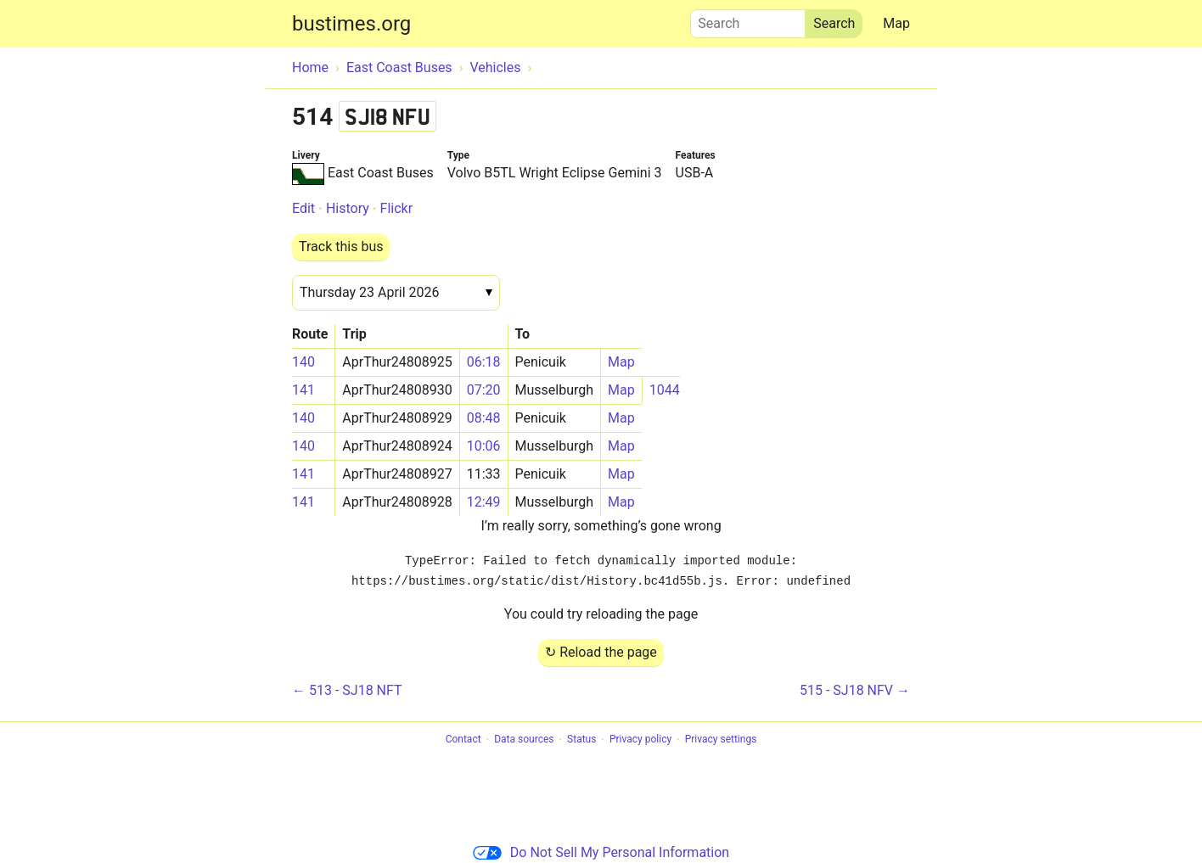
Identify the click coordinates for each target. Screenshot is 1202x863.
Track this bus (341, 246)
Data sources (523, 740)
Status (581, 740)
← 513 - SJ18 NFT (347, 690)
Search (748, 19)
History (347, 208)
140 (303, 362)
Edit (303, 208)
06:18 (484, 362)
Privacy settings (721, 740)
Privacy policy (640, 740)
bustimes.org (351, 24)
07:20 (484, 390)
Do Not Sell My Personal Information (601, 852)
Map (896, 23)
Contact (463, 740)
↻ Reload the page (601, 652)
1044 (664, 390)
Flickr (396, 208)
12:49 (484, 502)
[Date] (396, 293)
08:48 (484, 418)
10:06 (484, 446)
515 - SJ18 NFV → (855, 690)
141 (303, 390)
